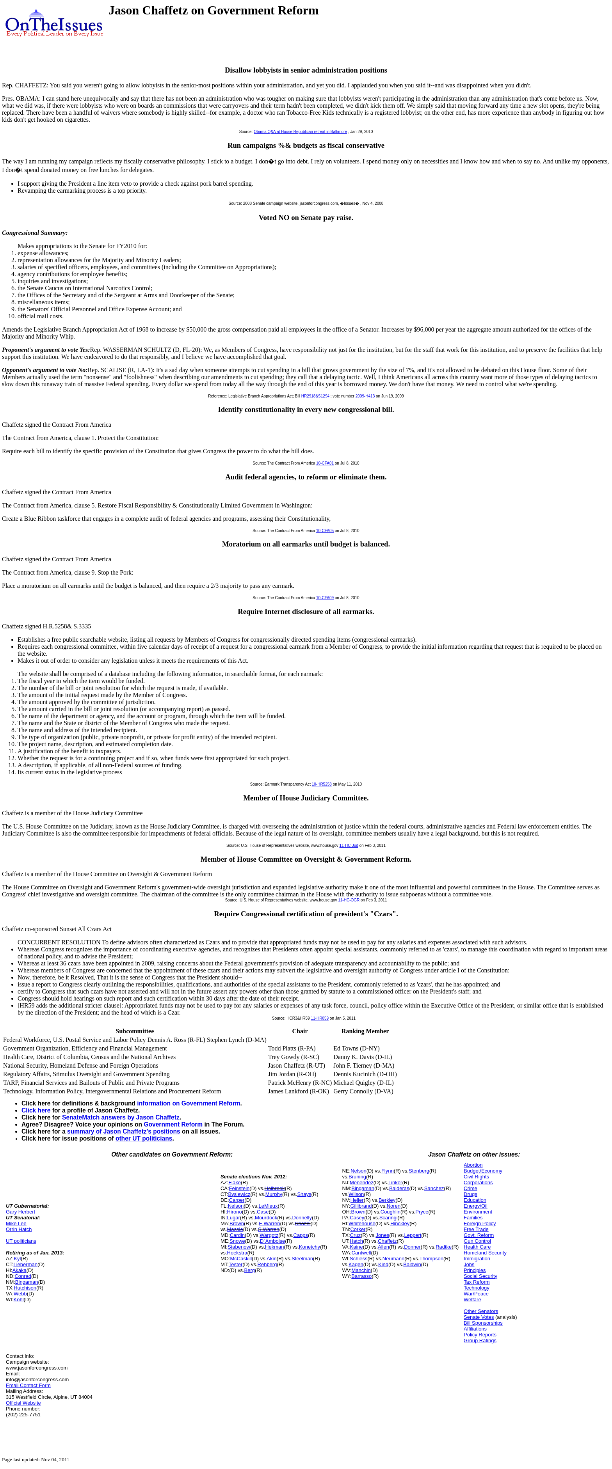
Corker (357, 1229)
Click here (36, 1110)
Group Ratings (480, 1340)
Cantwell (361, 1253)
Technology (476, 1288)
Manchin (361, 1270)
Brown (237, 1223)
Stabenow (239, 1247)
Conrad (22, 1276)
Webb (20, 1294)
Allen (383, 1247)
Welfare (472, 1299)
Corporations (478, 1182)
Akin (271, 1258)
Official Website (23, 1403)
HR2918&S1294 (315, 396)
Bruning (357, 1177)
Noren (393, 1206)
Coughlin (390, 1212)
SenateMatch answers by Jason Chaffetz (121, 1117)
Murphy (273, 1194)
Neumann (393, 1258)
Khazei (303, 1223)
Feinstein (239, 1188)
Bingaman (26, 1282)
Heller (357, 1200)
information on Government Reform (188, 1103)
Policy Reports (480, 1335)
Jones (382, 1235)
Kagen (356, 1264)
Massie (235, 1229)
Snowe (237, 1241)
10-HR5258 (322, 784)
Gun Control (477, 1241)
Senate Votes (479, 1317)
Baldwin (412, 1264)
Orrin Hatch (19, 1229)
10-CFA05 (325, 531)
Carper (237, 1200)
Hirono (234, 1212)
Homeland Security (485, 1253)
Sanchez (434, 1188)
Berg (249, 1270)
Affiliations (475, 1329)
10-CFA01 (325, 463)
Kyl (17, 1258)
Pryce (421, 1212)
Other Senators (481, 1311)
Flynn (387, 1171)
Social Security (480, 1276)
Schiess (359, 1258)
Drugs (470, 1194)
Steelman (302, 1258)
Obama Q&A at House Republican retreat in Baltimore (300, 132)
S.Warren (268, 1229)
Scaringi (388, 1218)
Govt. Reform (479, 1235)
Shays (304, 1194)
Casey (357, 1218)
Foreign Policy (480, 1223)
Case (263, 1212)
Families (473, 1218)
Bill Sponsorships (483, 1323)
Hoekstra (237, 1253)
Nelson (236, 1206)
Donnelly (302, 1218)
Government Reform (173, 1124)
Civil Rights (476, 1177)
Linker (395, 1182)
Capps (301, 1235)
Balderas (399, 1188)
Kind (383, 1264)
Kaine (356, 1247)
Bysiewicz (239, 1194)
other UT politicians (144, 1138)
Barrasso (361, 1276)
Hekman (274, 1247)
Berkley (387, 1200)
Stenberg (419, 1171)
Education (475, 1200)
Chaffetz (387, 1241)
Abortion (473, 1165)
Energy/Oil (475, 1206)
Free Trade (476, 1229)
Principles (475, 1270)
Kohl (19, 1299)
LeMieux (268, 1206)
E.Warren (269, 1223)
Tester (235, 1264)
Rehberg (267, 1264)
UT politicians (21, 1241)
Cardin (237, 1235)
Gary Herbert (20, 1212)
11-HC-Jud (349, 845)
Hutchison (25, 1288)
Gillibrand (361, 1206)
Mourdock (266, 1218)
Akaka (19, 1270)
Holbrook (275, 1188)
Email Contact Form (28, 1385)
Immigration (477, 1258)
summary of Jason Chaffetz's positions (123, 1131)
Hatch (356, 1241)
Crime (470, 1188)
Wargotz (269, 1235)
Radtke (444, 1247)
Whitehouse (362, 1223)
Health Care (477, 1247)
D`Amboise (272, 1241)
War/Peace (476, 1294)
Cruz (355, 1235)
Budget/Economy (483, 1171)
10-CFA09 (325, 598)
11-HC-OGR (348, 900)
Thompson (431, 1258)
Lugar (233, 1218)
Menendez (362, 1182)
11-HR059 (320, 1018)
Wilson (356, 1194)
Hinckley (399, 1223)
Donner (412, 1247)
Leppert (412, 1235)
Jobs (469, 1264)
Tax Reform (476, 1282)
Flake (234, 1182)
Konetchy (309, 1247)
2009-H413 (365, 396)
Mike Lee (16, 1223)
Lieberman (25, 1264)
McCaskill (241, 1258)
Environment (478, 1212)
